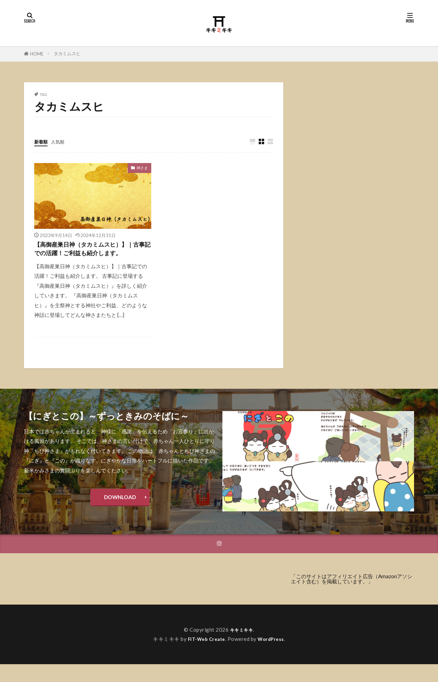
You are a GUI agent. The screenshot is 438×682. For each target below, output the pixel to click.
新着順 (42, 141)
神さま (142, 168)
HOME (36, 54)
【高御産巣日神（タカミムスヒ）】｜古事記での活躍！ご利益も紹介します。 (92, 255)
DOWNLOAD (120, 512)
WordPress (273, 657)
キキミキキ (241, 647)
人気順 (60, 141)
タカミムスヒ (67, 53)
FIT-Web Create (205, 657)
